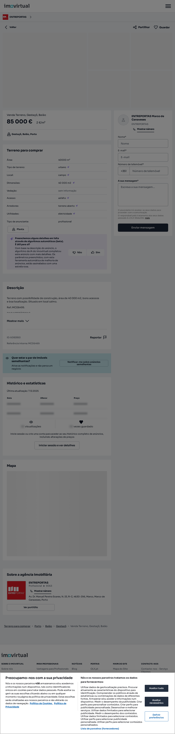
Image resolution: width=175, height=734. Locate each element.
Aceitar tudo (156, 688)
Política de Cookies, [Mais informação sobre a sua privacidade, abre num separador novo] (41, 703)
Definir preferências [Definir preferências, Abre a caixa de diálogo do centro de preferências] (156, 716)
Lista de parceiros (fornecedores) (100, 728)
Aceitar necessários (156, 702)
